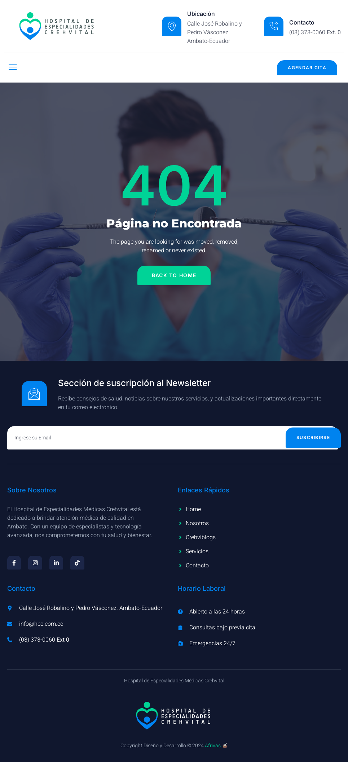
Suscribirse (313, 437)
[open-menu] (12, 68)
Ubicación (201, 13)
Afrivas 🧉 (216, 745)
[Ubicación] (171, 26)
